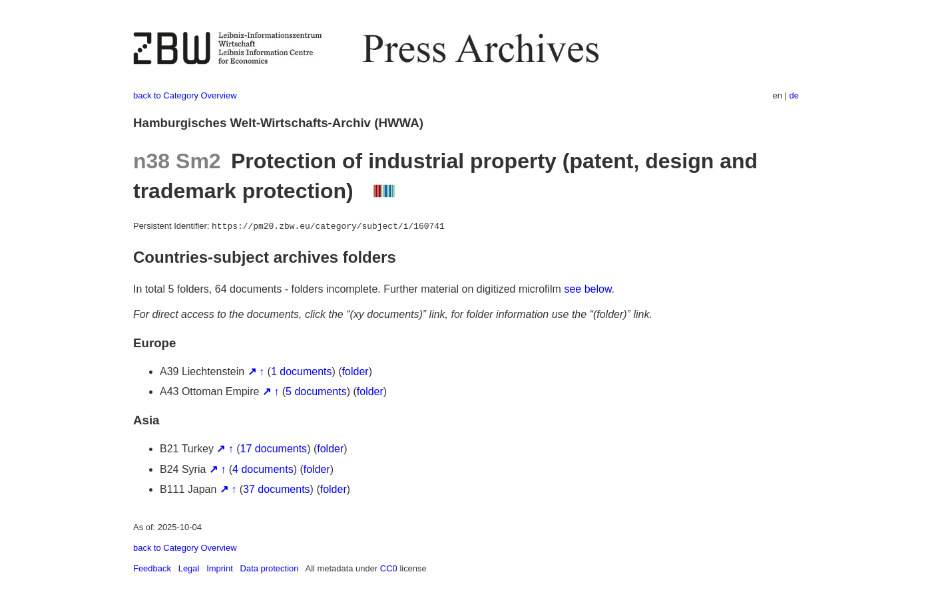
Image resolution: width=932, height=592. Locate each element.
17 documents (274, 448)
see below (587, 289)
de (794, 95)
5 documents (316, 391)
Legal (189, 568)
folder (355, 371)
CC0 (388, 568)
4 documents (263, 469)
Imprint (219, 568)
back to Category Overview (185, 95)
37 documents (276, 489)
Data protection (269, 568)
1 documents (301, 371)
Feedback (152, 568)
